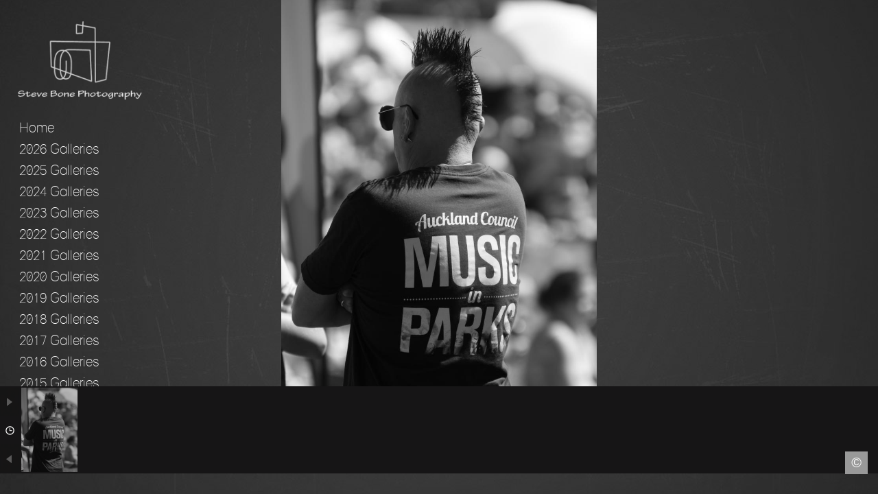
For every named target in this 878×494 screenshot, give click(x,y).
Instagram (868, 484)
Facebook (10, 484)
